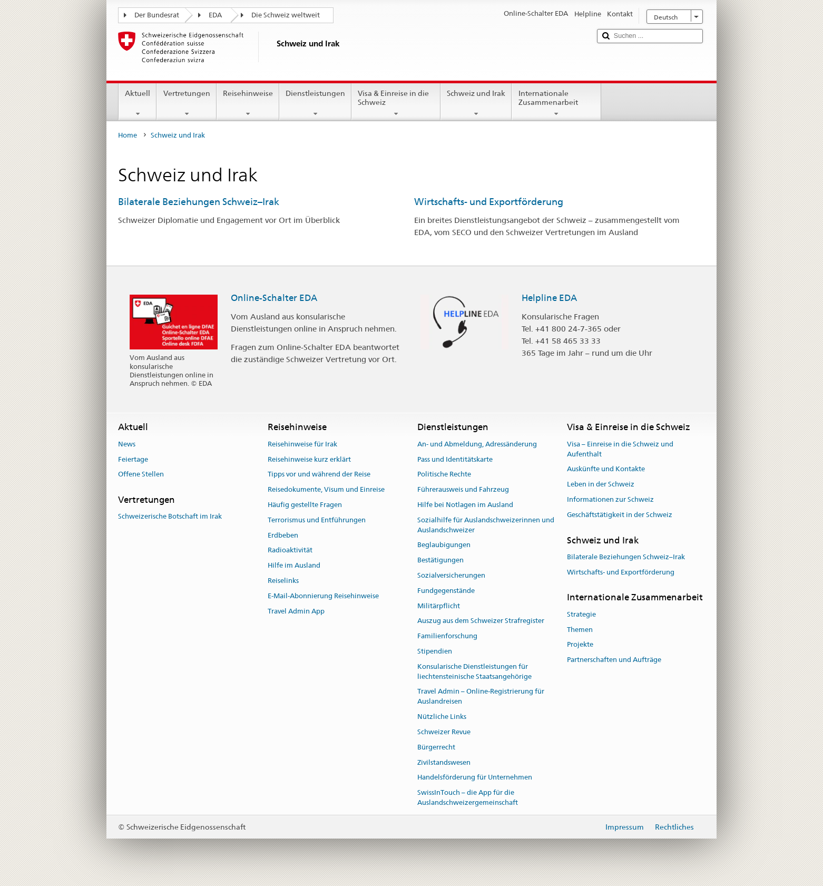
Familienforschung (447, 636)
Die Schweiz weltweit (285, 15)
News (126, 444)
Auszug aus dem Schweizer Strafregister (480, 621)
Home (127, 135)
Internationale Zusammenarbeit (556, 103)
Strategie (581, 614)
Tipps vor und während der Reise (319, 475)
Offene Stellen (141, 475)
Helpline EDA (549, 298)
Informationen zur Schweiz (610, 499)
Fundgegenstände (446, 591)
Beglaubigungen (444, 545)
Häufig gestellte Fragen (305, 505)
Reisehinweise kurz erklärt (309, 459)
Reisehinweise (248, 103)
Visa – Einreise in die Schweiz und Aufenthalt (620, 449)
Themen (580, 630)
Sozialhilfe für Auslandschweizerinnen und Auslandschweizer (485, 525)
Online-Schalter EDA (274, 298)
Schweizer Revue (444, 732)
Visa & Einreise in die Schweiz (396, 103)
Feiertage (133, 459)
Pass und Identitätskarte (455, 459)
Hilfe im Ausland (294, 565)
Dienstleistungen (315, 103)
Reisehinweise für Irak (302, 444)
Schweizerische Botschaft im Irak (170, 517)
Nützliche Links (441, 717)
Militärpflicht (438, 606)
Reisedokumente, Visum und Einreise (326, 489)
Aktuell (137, 103)
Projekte (580, 645)
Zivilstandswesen (444, 762)
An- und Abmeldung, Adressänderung (477, 444)
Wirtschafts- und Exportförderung (488, 201)
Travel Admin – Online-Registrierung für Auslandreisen (480, 697)
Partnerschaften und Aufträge (614, 660)
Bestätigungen (440, 560)
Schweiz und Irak (476, 103)
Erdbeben (283, 535)
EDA (215, 15)
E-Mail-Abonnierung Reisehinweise (323, 596)
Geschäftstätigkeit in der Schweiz (619, 515)
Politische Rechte (444, 475)
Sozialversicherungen (451, 575)
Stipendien (434, 651)
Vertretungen (186, 103)
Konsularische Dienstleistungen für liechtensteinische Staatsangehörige (474, 671)
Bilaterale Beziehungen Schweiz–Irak (198, 201)
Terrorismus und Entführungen (317, 520)
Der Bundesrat (156, 15)
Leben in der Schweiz (600, 484)
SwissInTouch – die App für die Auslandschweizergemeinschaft (467, 797)
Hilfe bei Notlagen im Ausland (465, 505)
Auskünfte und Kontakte (606, 469)
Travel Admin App (296, 611)
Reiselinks (283, 581)
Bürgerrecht (436, 747)
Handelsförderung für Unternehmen (474, 778)
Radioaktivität (290, 550)
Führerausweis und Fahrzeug (463, 489)
